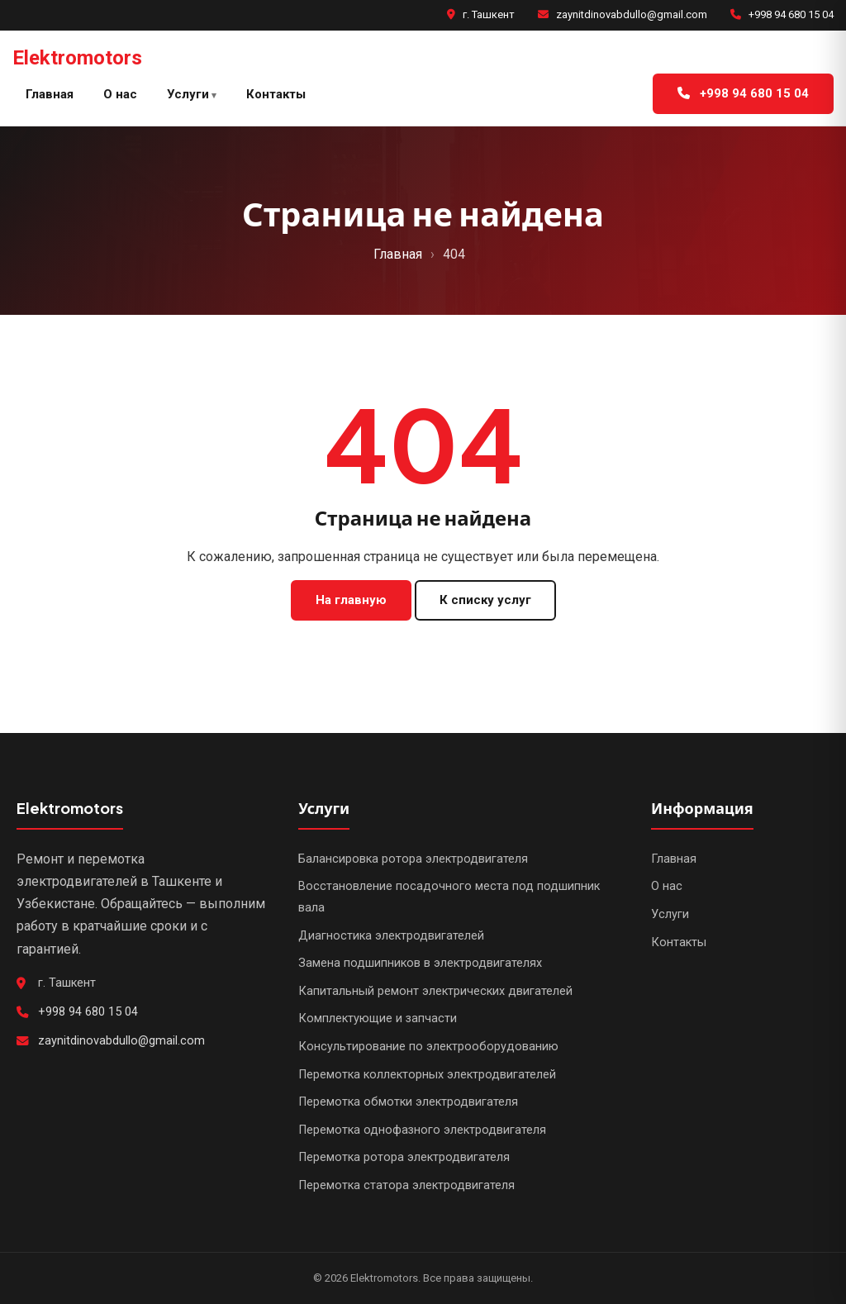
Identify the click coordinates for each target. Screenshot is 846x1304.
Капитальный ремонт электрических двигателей (435, 991)
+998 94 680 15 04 (791, 14)
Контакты (276, 94)
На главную (351, 600)
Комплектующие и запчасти (377, 1018)
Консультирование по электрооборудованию (428, 1047)
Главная (50, 94)
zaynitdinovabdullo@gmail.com (631, 14)
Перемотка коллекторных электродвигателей (427, 1075)
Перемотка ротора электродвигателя (404, 1157)
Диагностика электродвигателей (391, 936)
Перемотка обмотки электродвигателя (408, 1102)
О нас (120, 94)
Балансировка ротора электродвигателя (413, 859)
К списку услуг (485, 600)
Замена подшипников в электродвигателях (420, 963)
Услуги (188, 94)
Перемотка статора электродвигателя (406, 1185)
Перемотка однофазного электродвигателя (422, 1130)
